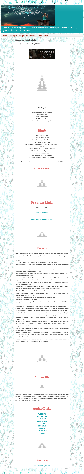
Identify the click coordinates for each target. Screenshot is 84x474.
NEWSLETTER (42, 416)
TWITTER (42, 423)
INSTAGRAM (42, 421)
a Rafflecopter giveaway (42, 465)
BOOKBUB (42, 426)
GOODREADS (42, 431)
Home (5, 36)
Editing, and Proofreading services (22, 36)
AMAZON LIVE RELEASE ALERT (42, 219)
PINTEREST (42, 433)
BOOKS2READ (42, 212)
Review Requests (43, 36)
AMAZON (42, 428)
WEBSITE (42, 414)
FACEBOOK (42, 419)
